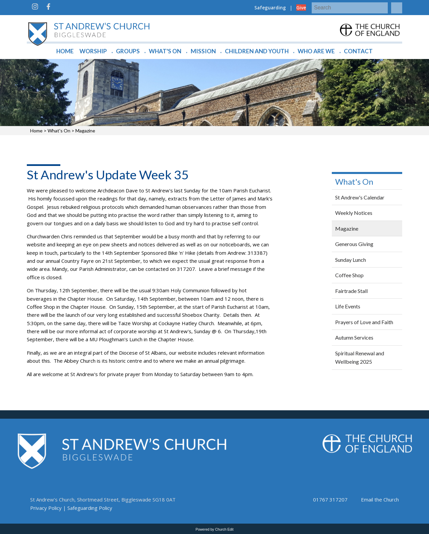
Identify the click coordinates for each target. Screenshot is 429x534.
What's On (165, 51)
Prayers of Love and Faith (364, 322)
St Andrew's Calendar (359, 197)
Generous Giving (354, 244)
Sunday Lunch (350, 259)
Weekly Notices (353, 213)
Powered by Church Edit (214, 529)
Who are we (316, 51)
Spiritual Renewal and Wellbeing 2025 (359, 357)
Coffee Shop (349, 275)
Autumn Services (354, 337)
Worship (93, 51)
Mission (203, 51)
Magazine (85, 130)
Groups (128, 51)
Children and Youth (257, 51)
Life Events (347, 306)
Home (65, 51)
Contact (358, 51)
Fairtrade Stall (351, 291)
